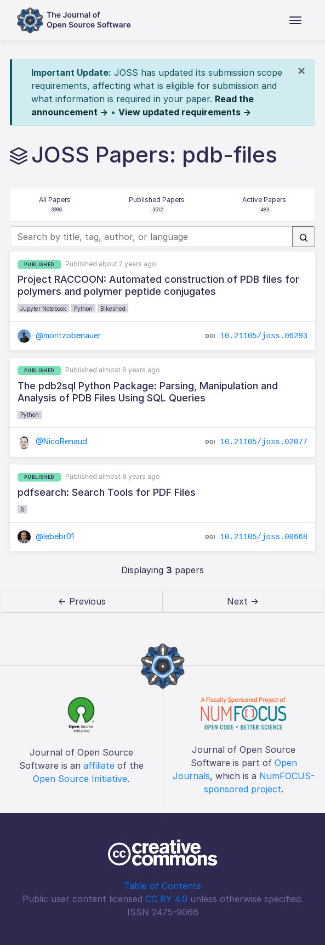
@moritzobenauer (59, 335)
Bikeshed (113, 308)
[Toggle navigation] (295, 20)
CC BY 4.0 (166, 898)
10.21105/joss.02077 (264, 442)
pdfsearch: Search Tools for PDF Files (107, 492)
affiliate (99, 765)
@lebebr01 (46, 536)
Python (83, 308)
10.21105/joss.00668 (264, 536)
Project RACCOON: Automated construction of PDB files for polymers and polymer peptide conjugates (158, 285)
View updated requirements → (184, 112)
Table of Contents (162, 885)
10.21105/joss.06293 (264, 335)
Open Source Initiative (80, 778)
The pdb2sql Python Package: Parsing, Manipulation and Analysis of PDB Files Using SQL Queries (148, 392)
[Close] (301, 70)
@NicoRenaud (53, 441)
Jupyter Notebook (43, 308)
